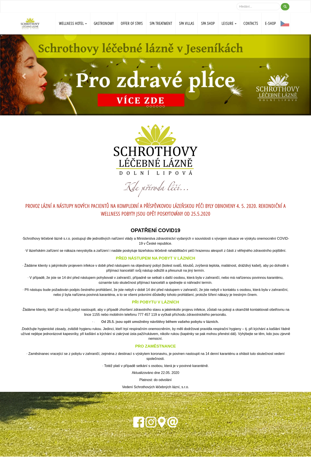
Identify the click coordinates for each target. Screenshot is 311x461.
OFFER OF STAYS (132, 23)
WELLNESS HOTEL (73, 23)
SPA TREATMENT (161, 23)
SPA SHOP (208, 23)
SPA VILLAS (186, 23)
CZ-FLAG (284, 23)
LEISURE (229, 23)
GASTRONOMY (104, 23)
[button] (23, 74)
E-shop (270, 23)
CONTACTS (250, 23)
